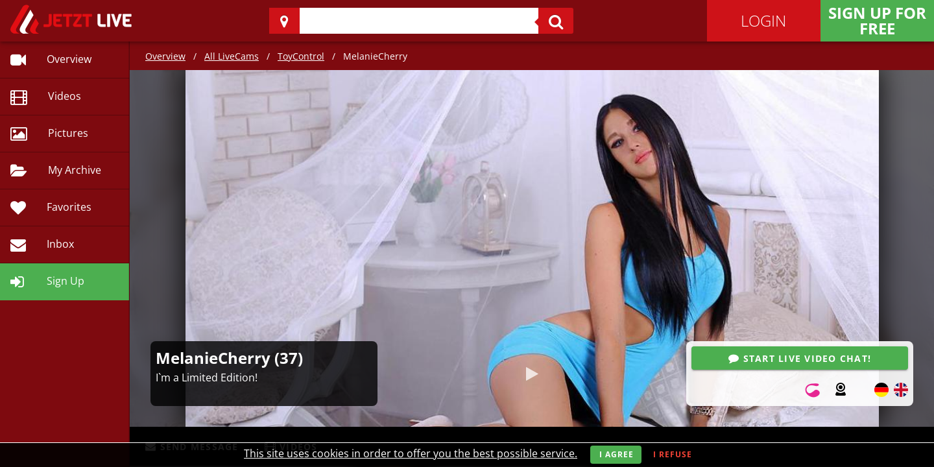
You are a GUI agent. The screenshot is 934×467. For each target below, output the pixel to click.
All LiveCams (231, 56)
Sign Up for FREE (877, 20)
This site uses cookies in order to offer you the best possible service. (410, 453)
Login (763, 20)
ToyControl (301, 56)
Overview (165, 56)
